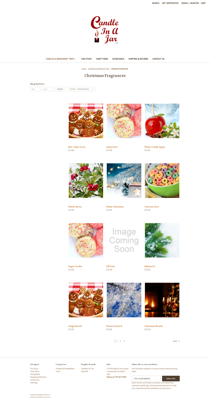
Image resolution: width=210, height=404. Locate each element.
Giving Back (118, 59)
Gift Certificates (170, 3)
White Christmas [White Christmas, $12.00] (115, 206)
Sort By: (73, 89)
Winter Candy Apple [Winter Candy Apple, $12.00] (155, 147)
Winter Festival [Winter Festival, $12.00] (114, 326)
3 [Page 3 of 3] (124, 341)
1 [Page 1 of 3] (115, 341)
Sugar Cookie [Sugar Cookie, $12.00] (75, 266)
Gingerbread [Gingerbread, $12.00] (74, 326)
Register (194, 3)
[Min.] (35, 89)
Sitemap (34, 383)
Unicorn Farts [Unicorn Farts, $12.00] (152, 206)
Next (176, 341)
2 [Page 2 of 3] (120, 341)
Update (60, 89)
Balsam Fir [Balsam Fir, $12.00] (150, 266)
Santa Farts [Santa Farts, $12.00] (112, 147)
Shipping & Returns (138, 59)
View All (84, 371)
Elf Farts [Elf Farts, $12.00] (110, 266)
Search (155, 3)
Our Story (86, 59)
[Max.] (47, 89)
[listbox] (86, 89)
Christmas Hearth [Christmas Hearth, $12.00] (154, 326)
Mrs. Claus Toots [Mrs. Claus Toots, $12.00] (76, 147)
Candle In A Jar (87, 369)
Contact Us (158, 59)
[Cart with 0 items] (203, 3)
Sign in (184, 3)
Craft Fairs (102, 59)
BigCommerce (44, 395)
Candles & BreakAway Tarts (61, 59)
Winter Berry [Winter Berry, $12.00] (75, 206)
